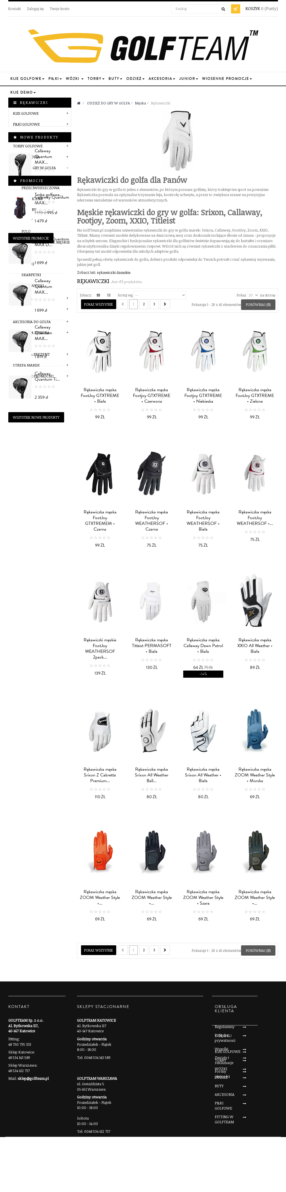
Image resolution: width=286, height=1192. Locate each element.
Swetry (28, 209)
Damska (24, 298)
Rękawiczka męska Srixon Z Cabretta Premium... (100, 775)
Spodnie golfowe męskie (45, 242)
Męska (23, 177)
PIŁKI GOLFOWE (26, 124)
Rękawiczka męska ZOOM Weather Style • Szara (203, 897)
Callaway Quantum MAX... (52, 414)
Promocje (32, 684)
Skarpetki (31, 274)
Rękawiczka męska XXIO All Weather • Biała (255, 645)
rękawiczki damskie (113, 272)
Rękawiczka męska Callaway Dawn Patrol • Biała (203, 645)
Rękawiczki (32, 285)
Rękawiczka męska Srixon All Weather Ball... (151, 775)
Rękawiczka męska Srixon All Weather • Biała (203, 775)
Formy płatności (222, 1074)
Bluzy (26, 220)
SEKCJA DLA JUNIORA (31, 332)
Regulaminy (224, 1026)
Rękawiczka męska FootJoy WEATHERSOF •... (255, 517)
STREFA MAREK (26, 365)
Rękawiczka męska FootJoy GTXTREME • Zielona (255, 395)
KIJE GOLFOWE (26, 113)
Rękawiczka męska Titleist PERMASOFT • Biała (151, 645)
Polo (26, 231)
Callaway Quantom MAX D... (52, 498)
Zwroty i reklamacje (224, 1060)
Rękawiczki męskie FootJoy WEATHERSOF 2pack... (100, 648)
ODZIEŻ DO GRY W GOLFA (34, 167)
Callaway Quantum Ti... (52, 623)
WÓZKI (221, 1129)
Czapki (27, 263)
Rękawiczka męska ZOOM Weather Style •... (100, 897)
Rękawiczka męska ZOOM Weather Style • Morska (255, 775)
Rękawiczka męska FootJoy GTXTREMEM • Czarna (100, 520)
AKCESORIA (224, 1154)
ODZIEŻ (221, 1137)
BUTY (219, 1146)
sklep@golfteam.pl (33, 1078)
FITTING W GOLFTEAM (224, 1180)
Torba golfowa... (49, 699)
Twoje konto (60, 8)
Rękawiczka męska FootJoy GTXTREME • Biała (100, 395)
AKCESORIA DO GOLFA (32, 321)
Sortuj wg (125, 295)
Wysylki (221, 1048)
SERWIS (19, 343)
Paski (26, 253)
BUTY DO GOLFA (26, 156)
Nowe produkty (39, 398)
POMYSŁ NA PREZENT (31, 354)
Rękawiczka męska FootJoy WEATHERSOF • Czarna (151, 520)
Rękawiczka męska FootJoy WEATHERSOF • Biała (203, 520)
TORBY (220, 1120)
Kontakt (14, 8)
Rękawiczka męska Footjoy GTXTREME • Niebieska (203, 395)
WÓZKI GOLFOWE (28, 135)
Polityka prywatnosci (225, 1038)
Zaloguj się (35, 8)
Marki (23, 309)
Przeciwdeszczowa (40, 187)
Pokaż (241, 295)
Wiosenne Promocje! (33, 376)
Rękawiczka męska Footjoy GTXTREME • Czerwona (151, 395)
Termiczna (32, 198)
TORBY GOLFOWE (28, 146)
